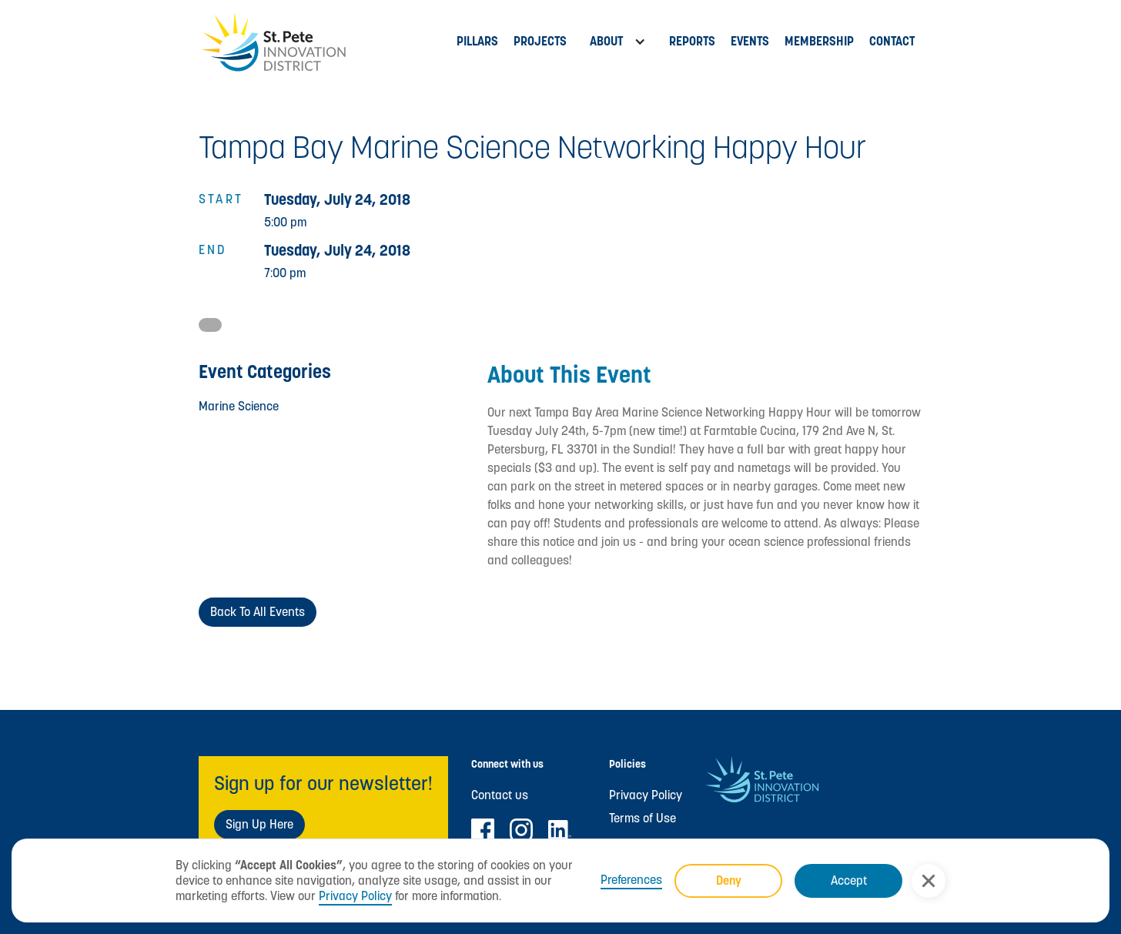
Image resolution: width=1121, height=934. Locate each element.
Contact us (499, 795)
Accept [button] (849, 880)
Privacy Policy (355, 896)
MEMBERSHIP (819, 41)
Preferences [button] (631, 880)
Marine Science (239, 406)
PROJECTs (540, 41)
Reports (692, 41)
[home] (324, 42)
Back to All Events (257, 612)
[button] (928, 881)
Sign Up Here (259, 824)
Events (750, 41)
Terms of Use (642, 818)
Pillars (477, 41)
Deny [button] (728, 880)
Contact (892, 41)
